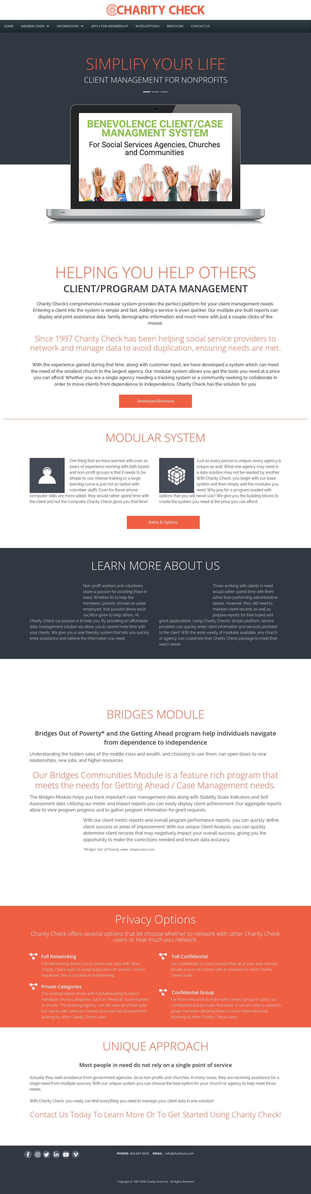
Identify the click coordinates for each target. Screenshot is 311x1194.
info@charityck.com (178, 1153)
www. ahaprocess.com (137, 849)
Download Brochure (155, 401)
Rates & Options (163, 522)
